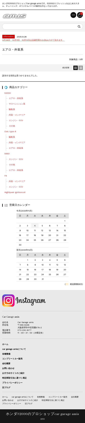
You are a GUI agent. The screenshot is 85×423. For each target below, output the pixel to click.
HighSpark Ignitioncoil (14, 192)
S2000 (7, 93)
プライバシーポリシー (12, 383)
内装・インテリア (18, 115)
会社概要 (6, 363)
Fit (6, 176)
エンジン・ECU (17, 120)
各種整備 (6, 354)
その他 (13, 126)
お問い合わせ (8, 368)
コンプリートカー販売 (12, 358)
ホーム (5, 344)
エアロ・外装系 (17, 98)
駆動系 (12, 109)
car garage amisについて (14, 349)
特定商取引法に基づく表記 (14, 378)
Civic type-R (11, 131)
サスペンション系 (18, 104)
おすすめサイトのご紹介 (13, 373)
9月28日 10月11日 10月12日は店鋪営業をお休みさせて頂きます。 (33, 40)
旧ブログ (6, 387)
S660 (8, 153)
